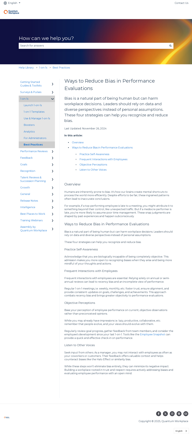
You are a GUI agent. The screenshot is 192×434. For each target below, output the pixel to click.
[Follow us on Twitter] (165, 413)
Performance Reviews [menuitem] (33, 151)
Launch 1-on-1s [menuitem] (33, 105)
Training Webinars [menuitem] (31, 220)
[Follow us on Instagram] (172, 413)
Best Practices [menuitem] (33, 144)
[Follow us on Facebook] (158, 413)
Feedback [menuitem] (26, 157)
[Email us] (185, 413)
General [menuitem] (25, 194)
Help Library (26, 67)
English (179, 431)
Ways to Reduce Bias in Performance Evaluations (102, 147)
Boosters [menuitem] (29, 124)
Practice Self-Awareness (94, 154)
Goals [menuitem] (23, 164)
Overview (78, 142)
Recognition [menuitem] (27, 171)
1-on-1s (43, 67)
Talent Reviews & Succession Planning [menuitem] (33, 179)
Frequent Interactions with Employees (103, 159)
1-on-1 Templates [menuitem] (34, 111)
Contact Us (181, 3)
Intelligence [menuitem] (27, 207)
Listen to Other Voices (93, 169)
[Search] (170, 46)
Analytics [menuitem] (29, 131)
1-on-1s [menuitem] (24, 98)
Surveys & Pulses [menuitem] (30, 92)
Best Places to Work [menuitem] (32, 213)
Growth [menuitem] (25, 187)
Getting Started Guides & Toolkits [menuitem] (30, 84)
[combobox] (93, 46)
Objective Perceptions (93, 164)
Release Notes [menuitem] (29, 200)
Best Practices (61, 67)
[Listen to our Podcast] (179, 413)
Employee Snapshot (152, 334)
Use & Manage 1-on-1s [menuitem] (37, 118)
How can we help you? (46, 38)
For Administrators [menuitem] (35, 138)
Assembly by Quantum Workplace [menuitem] (33, 228)
